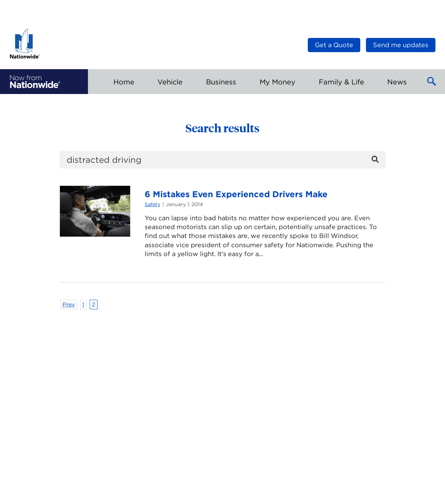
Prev (68, 304)
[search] (223, 159)
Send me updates (400, 45)
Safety (152, 204)
